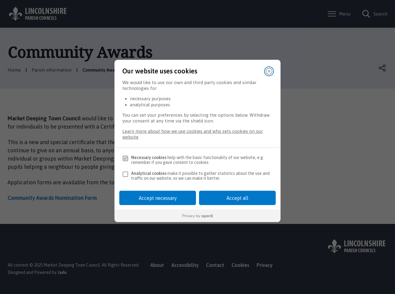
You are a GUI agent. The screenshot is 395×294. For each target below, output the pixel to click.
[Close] (269, 71)
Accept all (237, 198)
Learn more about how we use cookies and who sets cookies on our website (192, 134)
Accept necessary (158, 198)
